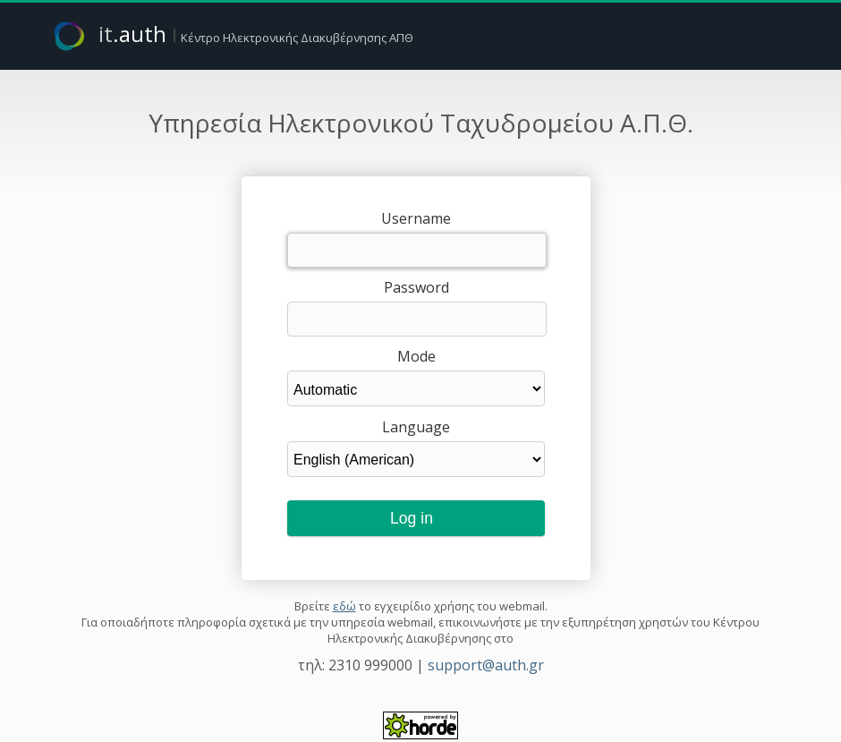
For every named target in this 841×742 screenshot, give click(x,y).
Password (416, 287)
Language (416, 427)
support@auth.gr (486, 665)
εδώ (344, 606)
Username (416, 218)
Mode (416, 356)
